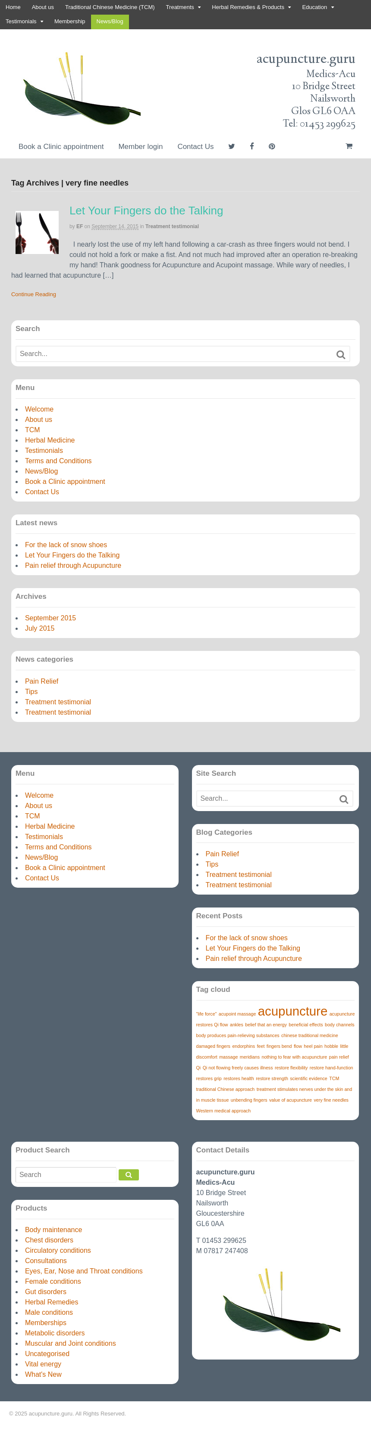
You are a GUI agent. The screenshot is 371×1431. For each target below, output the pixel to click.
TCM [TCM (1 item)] (334, 1078)
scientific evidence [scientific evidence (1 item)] (308, 1078)
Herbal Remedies (52, 1302)
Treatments (180, 7)
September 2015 (50, 618)
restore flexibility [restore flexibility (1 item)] (291, 1067)
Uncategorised (47, 1353)
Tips (31, 691)
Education (314, 7)
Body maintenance (53, 1229)
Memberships (45, 1322)
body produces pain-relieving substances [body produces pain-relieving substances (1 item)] (238, 1035)
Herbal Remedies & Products (248, 7)
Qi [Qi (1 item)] (198, 1067)
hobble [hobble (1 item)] (331, 1046)
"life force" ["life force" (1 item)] (206, 1013)
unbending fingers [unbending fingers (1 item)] (249, 1100)
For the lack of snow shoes (66, 544)
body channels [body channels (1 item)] (340, 1024)
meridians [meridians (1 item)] (250, 1056)
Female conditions (53, 1281)
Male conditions (49, 1312)
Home (13, 7)
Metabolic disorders (55, 1333)
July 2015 (40, 628)
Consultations (46, 1260)
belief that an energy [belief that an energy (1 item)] (266, 1024)
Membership (69, 21)
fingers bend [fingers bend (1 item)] (279, 1046)
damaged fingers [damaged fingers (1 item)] (213, 1046)
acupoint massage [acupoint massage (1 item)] (237, 1013)
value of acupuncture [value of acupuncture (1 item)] (290, 1100)
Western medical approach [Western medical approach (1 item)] (223, 1110)
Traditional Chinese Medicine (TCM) (110, 7)
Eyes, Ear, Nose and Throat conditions (84, 1271)
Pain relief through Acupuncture (73, 565)
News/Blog (110, 21)
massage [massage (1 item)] (228, 1056)
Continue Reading (33, 294)
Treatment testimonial (172, 226)
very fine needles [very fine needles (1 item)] (331, 1100)
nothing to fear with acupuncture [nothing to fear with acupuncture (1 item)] (294, 1056)
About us (43, 7)
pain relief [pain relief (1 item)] (339, 1056)
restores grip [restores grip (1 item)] (209, 1078)
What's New (43, 1374)
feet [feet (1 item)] (261, 1046)
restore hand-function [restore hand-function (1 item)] (331, 1067)
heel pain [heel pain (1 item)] (313, 1046)
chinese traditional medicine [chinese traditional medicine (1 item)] (309, 1035)
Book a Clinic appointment (61, 146)
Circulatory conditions (58, 1250)
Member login (140, 146)
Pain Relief (41, 681)
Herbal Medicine (50, 440)
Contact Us (195, 146)
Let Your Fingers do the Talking (146, 210)
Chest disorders (49, 1240)
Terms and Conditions (58, 461)
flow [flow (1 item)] (298, 1046)
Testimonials (21, 21)
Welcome (39, 409)
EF (79, 226)
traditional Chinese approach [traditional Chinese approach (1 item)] (225, 1089)
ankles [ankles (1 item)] (236, 1024)
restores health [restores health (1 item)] (238, 1078)
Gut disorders (45, 1291)
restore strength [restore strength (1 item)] (272, 1078)
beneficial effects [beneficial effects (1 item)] (306, 1024)
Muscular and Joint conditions (70, 1343)
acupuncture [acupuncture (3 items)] (292, 1011)
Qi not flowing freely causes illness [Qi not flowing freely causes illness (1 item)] (238, 1067)
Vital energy (43, 1364)
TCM (32, 430)
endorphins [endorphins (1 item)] (243, 1046)
